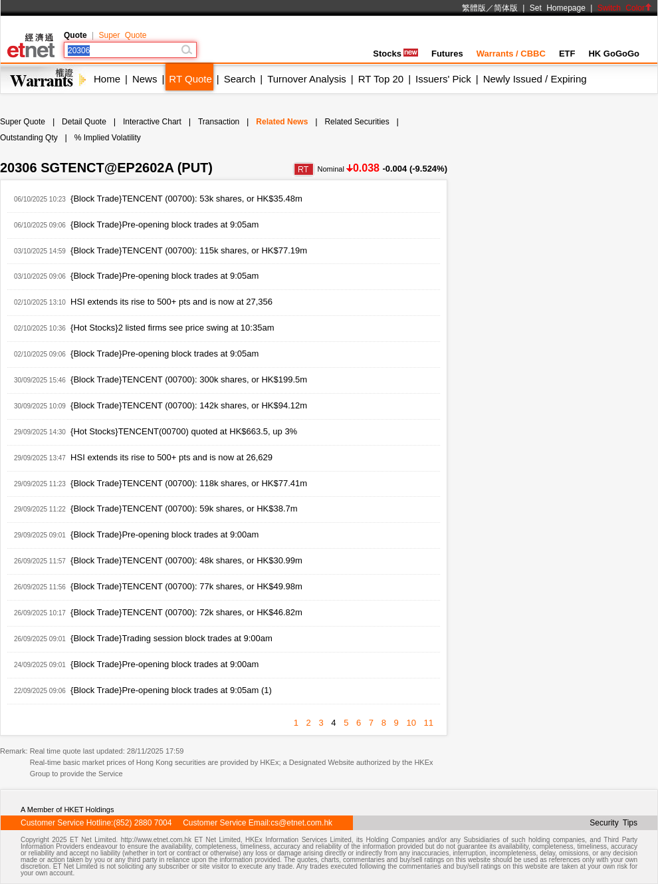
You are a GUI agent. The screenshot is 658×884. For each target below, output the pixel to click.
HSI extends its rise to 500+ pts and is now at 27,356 (171, 302)
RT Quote (190, 78)
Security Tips (613, 822)
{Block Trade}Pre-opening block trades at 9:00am (164, 534)
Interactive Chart (152, 121)
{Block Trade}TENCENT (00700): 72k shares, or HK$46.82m (186, 612)
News (145, 78)
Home (107, 78)
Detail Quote (84, 121)
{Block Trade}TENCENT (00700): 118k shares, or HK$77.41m (188, 483)
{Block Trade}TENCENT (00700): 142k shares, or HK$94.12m (188, 405)
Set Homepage (558, 8)
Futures (447, 54)
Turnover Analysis (306, 78)
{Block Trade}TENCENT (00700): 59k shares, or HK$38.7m (184, 509)
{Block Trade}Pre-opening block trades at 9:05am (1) (171, 690)
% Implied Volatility (107, 137)
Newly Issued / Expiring (535, 78)
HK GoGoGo (613, 54)
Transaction (218, 121)
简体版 (506, 8)
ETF (567, 54)
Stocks (395, 54)
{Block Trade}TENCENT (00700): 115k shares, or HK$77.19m (188, 250)
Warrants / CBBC (511, 54)
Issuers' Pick (443, 78)
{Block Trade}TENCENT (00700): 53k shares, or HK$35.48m (186, 199)
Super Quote (122, 35)
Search (240, 78)
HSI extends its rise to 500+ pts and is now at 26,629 (171, 457)
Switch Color (625, 8)
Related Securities (356, 121)
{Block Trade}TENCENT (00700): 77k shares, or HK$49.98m (186, 586)
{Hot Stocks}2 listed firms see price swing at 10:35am (172, 328)
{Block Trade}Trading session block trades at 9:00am (171, 638)
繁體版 (474, 8)
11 (428, 723)
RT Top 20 (380, 78)
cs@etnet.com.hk (301, 822)
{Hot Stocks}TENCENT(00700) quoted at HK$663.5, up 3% (183, 431)
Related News (282, 121)
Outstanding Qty (29, 137)
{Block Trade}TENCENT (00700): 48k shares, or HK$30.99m (186, 560)
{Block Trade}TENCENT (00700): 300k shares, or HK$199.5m (188, 379)
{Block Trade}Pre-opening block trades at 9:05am (164, 224)
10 (410, 723)
